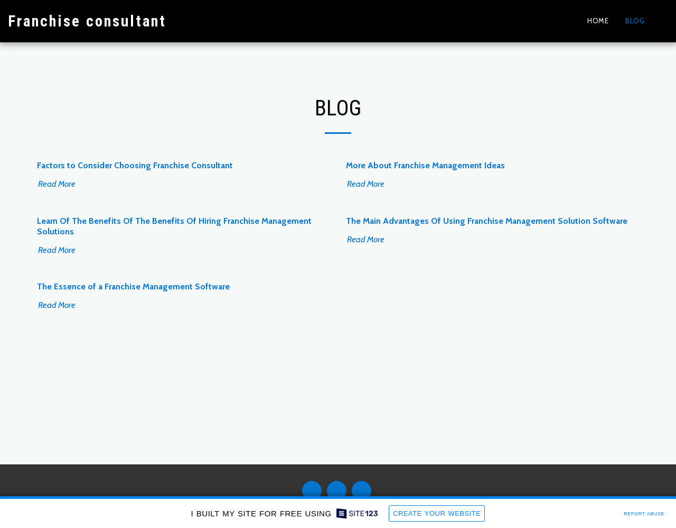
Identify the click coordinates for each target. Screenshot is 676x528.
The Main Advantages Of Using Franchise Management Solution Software (486, 221)
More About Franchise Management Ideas (425, 165)
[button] (660, 20)
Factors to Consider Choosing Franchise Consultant (135, 165)
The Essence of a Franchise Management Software (133, 286)
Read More (62, 183)
